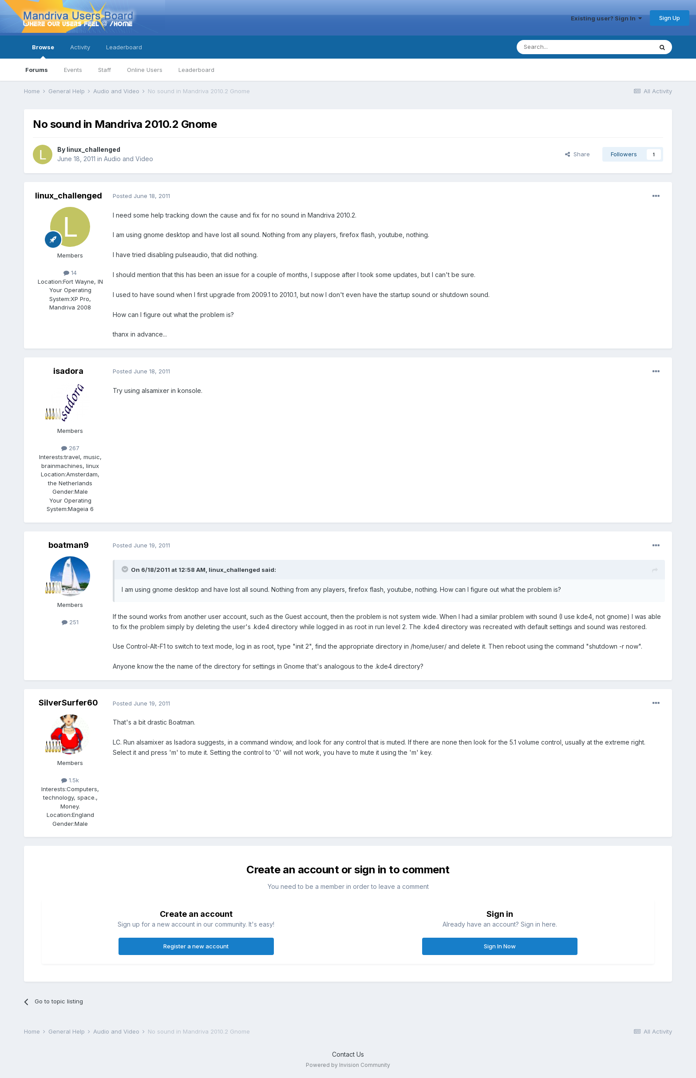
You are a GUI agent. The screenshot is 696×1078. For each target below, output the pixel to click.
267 (70, 448)
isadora (68, 371)
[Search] (562, 47)
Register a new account (196, 946)
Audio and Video (128, 158)
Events (73, 69)
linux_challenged (93, 149)
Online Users (144, 69)
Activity (80, 47)
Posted (141, 195)
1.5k (70, 780)
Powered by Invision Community (348, 1065)
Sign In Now (500, 946)
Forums (36, 69)
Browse (43, 51)
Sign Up (669, 17)
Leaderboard (196, 69)
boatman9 (68, 545)
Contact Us (348, 1054)
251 (70, 622)
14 (70, 272)
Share (577, 154)
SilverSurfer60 (68, 702)
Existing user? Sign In (606, 18)
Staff (104, 69)
